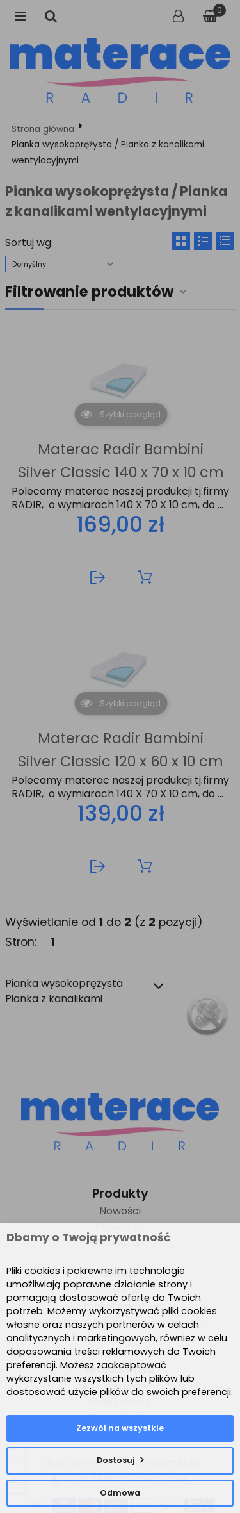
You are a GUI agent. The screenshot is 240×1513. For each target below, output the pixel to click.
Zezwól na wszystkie (120, 1428)
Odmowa (120, 1492)
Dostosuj (116, 1460)
